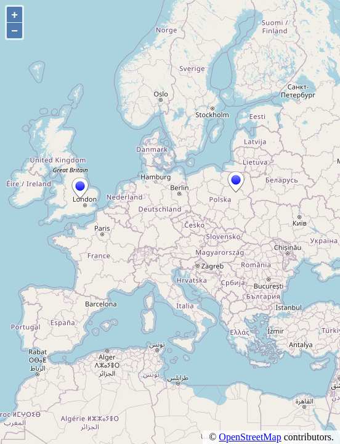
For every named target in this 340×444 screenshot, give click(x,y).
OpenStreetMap (250, 437)
